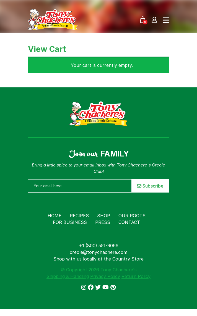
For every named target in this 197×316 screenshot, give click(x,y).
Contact (129, 222)
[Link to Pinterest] (113, 287)
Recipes (79, 215)
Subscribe (150, 186)
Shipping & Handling (67, 276)
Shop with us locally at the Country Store (98, 259)
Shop (103, 215)
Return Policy (136, 276)
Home (54, 215)
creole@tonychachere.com (98, 252)
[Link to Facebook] (91, 287)
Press (102, 222)
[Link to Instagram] (84, 287)
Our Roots (132, 215)
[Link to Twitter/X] (98, 287)
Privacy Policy (105, 276)
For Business (70, 222)
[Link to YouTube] (106, 287)
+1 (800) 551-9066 (98, 245)
